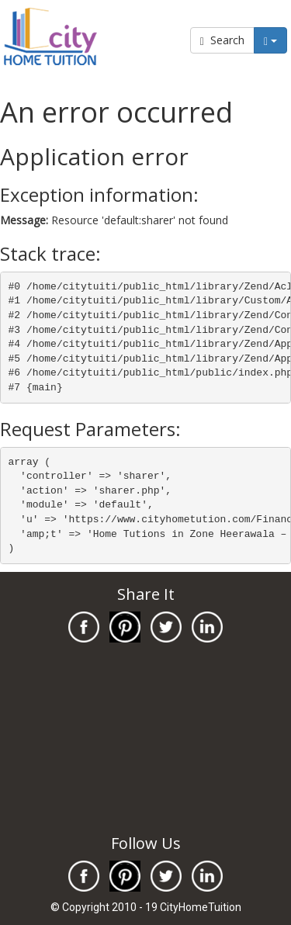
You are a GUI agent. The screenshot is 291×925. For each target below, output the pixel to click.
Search (222, 40)
